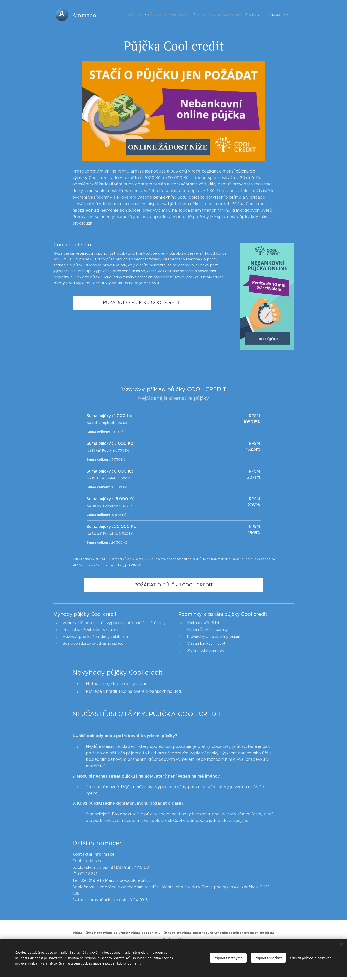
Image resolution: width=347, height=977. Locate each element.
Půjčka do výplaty (116, 933)
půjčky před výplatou (72, 283)
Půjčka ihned (92, 933)
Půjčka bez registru (145, 933)
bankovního (164, 197)
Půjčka (127, 786)
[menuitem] (114, 14)
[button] (279, 14)
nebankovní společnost (95, 253)
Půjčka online (171, 933)
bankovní (207, 643)
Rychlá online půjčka (259, 933)
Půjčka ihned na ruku (197, 933)
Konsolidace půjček (228, 933)
